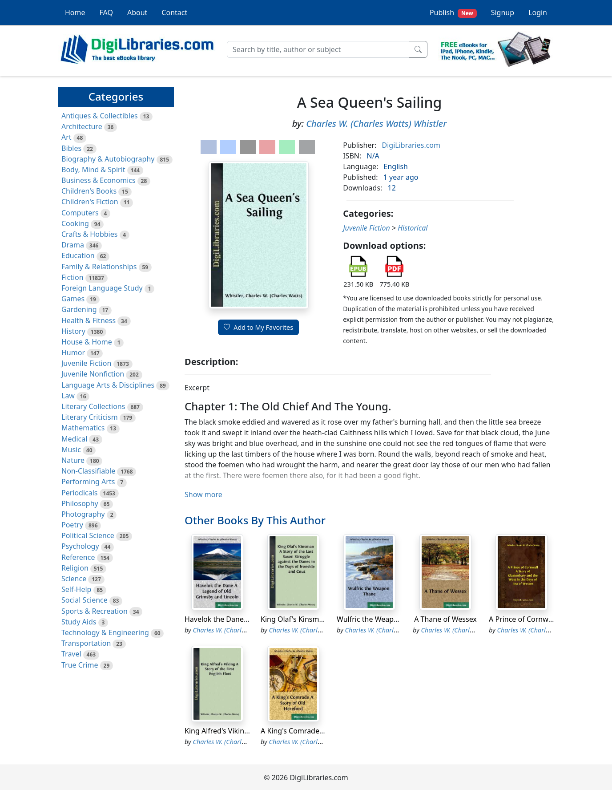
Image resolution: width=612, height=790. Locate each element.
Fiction (72, 277)
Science (73, 578)
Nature (73, 460)
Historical (412, 228)
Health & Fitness (88, 320)
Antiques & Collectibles (99, 116)
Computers (80, 213)
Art (66, 137)
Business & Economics (98, 180)
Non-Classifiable (88, 471)
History (73, 331)
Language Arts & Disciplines (107, 385)
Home (75, 12)
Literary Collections (93, 406)
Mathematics (83, 428)
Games (73, 299)
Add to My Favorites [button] (258, 327)
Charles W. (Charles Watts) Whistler (376, 123)
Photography (83, 514)
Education (78, 255)
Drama (72, 245)
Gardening (79, 309)
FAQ (106, 12)
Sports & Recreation (94, 611)
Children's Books (89, 191)
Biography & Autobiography (107, 159)
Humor (73, 352)
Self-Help (76, 589)
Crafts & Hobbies (89, 234)
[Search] (318, 49)
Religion (75, 568)
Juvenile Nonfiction (92, 374)
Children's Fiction (89, 202)
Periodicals (79, 493)
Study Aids (78, 622)
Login (537, 12)
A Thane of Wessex (445, 619)
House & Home (86, 342)
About (137, 12)
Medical (74, 439)
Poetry (72, 525)
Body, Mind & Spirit (93, 169)
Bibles (71, 148)
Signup (502, 12)
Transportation (86, 643)
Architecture (81, 126)
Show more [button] (203, 494)
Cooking (75, 223)
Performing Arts (88, 481)
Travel (71, 654)
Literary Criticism (89, 417)
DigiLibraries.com (411, 145)
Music (71, 449)
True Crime (79, 665)
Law (68, 396)
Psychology (80, 546)
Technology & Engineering (105, 632)
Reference (78, 557)
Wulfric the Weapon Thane (381, 619)
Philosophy (79, 503)
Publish (453, 13)
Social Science (84, 600)
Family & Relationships (99, 266)
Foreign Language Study (102, 288)
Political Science (87, 535)
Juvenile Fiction (86, 363)
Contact (174, 12)
